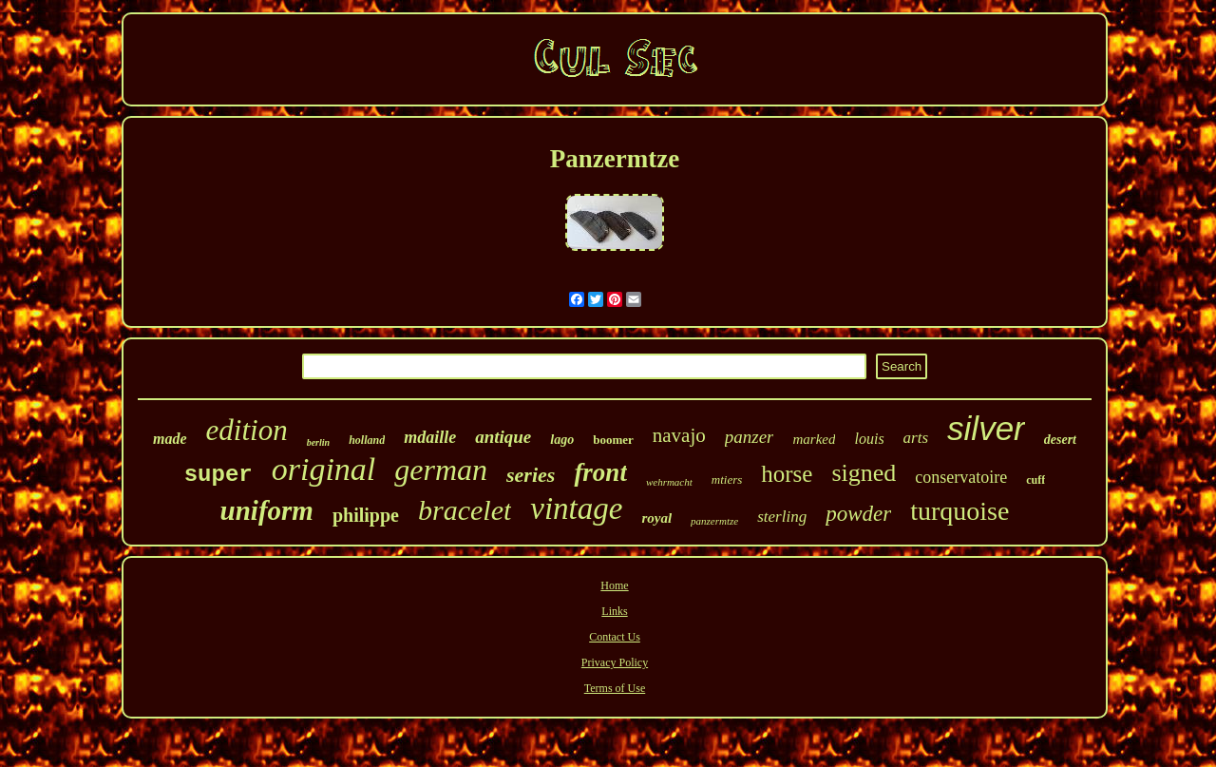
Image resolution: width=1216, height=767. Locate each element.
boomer (613, 439)
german (440, 469)
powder (858, 514)
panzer (749, 437)
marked (813, 439)
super (218, 475)
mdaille (430, 437)
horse (786, 474)
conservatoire (961, 477)
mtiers (727, 479)
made (170, 439)
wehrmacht (669, 482)
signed (863, 473)
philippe (365, 515)
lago (562, 439)
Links (614, 611)
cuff (1035, 480)
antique (503, 437)
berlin (318, 442)
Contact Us (614, 636)
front (600, 472)
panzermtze (714, 521)
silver (986, 428)
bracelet (464, 510)
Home (614, 585)
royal (656, 518)
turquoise (959, 511)
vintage (576, 508)
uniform (267, 510)
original (324, 469)
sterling (782, 517)
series (530, 475)
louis (869, 439)
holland (367, 440)
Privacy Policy (614, 662)
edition (247, 430)
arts (915, 438)
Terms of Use (614, 688)
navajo (679, 435)
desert (1060, 439)
